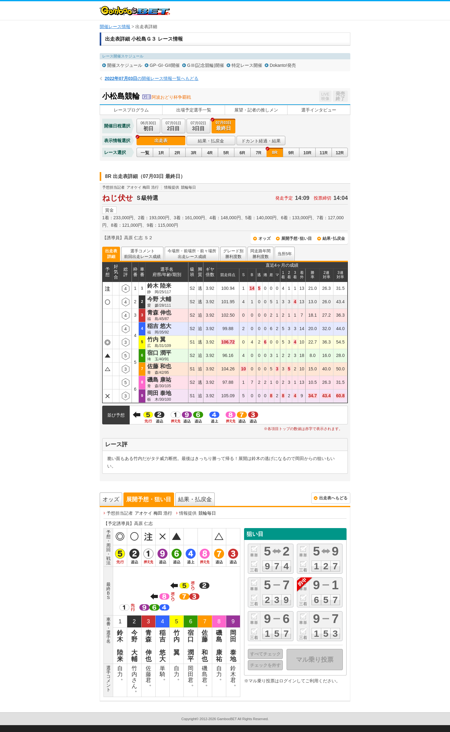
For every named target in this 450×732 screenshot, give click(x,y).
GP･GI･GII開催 (165, 65)
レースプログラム (131, 109)
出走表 (161, 140)
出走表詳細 (111, 254)
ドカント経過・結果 (261, 140)
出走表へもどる (333, 498)
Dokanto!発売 (283, 65)
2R (177, 152)
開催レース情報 (115, 26)
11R (324, 152)
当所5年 (285, 253)
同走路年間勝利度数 (260, 254)
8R (275, 152)
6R (242, 152)
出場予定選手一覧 (193, 109)
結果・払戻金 (211, 140)
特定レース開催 (247, 65)
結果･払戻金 (333, 238)
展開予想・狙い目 (148, 499)
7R (259, 152)
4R (210, 152)
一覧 (145, 152)
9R (291, 152)
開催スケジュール (124, 65)
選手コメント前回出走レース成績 (142, 254)
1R (161, 152)
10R (307, 152)
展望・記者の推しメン (256, 109)
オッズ (264, 238)
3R (194, 152)
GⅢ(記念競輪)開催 (205, 65)
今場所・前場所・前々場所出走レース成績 (192, 254)
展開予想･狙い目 (296, 238)
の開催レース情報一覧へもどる (151, 78)
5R (226, 152)
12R (340, 152)
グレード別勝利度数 (233, 254)
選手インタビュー (318, 109)
